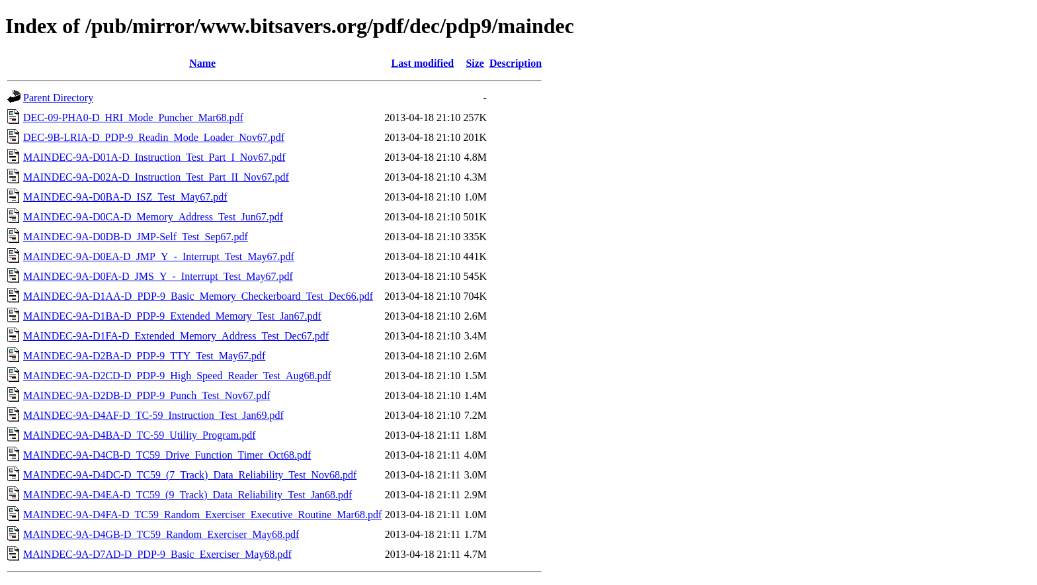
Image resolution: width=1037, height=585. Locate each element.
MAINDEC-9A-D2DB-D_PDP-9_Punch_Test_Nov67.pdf (146, 395)
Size (475, 63)
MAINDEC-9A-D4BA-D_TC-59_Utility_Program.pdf (139, 435)
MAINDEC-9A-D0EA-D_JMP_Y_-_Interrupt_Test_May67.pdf (158, 256)
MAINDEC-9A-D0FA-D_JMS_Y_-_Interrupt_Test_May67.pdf (158, 276)
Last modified (422, 63)
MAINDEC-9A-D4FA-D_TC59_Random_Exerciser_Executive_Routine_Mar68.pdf (202, 514)
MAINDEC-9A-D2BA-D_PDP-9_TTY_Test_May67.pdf (144, 355)
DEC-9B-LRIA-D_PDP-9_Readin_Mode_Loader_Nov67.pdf (153, 137)
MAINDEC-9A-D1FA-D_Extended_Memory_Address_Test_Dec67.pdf (176, 335)
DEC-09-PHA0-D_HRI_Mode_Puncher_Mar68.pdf (133, 117)
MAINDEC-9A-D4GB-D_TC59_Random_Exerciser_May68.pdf (161, 534)
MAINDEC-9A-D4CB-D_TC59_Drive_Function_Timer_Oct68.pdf (167, 455)
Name (202, 63)
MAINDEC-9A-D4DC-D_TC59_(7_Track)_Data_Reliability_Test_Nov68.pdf (189, 474)
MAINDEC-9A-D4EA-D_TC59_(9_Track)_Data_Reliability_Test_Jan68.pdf (187, 494)
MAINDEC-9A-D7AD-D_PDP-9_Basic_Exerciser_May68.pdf (157, 554)
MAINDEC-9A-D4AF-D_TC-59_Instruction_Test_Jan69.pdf (153, 415)
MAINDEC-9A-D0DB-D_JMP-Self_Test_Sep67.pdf (135, 236)
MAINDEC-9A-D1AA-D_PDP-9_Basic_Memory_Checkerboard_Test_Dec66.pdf (198, 296)
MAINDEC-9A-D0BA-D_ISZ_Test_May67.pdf (125, 196)
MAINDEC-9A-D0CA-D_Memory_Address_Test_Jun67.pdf (153, 216)
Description (515, 63)
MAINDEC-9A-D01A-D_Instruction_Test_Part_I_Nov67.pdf (154, 157)
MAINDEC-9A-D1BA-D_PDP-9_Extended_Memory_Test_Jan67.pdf (172, 316)
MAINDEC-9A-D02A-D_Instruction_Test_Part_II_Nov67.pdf (156, 177)
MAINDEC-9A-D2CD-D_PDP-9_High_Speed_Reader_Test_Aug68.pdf (177, 375)
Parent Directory (58, 97)
